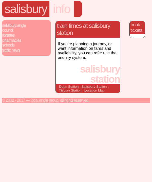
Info (61, 9)
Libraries (8, 35)
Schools (8, 45)
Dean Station (69, 86)
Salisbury (26, 9)
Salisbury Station (94, 86)
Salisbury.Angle (14, 25)
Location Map (94, 90)
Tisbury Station (70, 90)
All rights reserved (74, 100)
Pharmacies (11, 40)
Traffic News (11, 50)
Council (7, 30)
